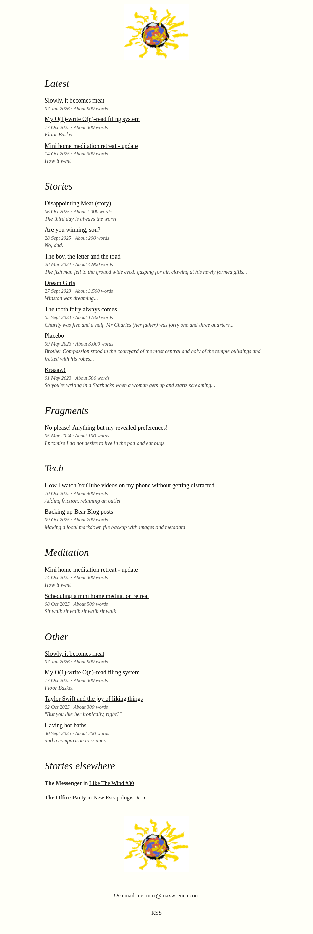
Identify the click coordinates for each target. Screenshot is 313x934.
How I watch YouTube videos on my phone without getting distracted (129, 485)
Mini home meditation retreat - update (91, 145)
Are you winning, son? (72, 229)
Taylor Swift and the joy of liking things (94, 698)
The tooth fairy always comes (81, 309)
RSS (156, 913)
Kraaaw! (55, 369)
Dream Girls (60, 283)
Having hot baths (65, 725)
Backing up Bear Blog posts (79, 511)
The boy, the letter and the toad (82, 256)
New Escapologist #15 (119, 797)
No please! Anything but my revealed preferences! (106, 427)
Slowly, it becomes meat (74, 100)
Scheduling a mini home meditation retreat (97, 596)
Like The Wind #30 (111, 783)
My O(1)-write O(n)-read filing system (92, 119)
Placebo (54, 335)
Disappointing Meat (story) (78, 203)
